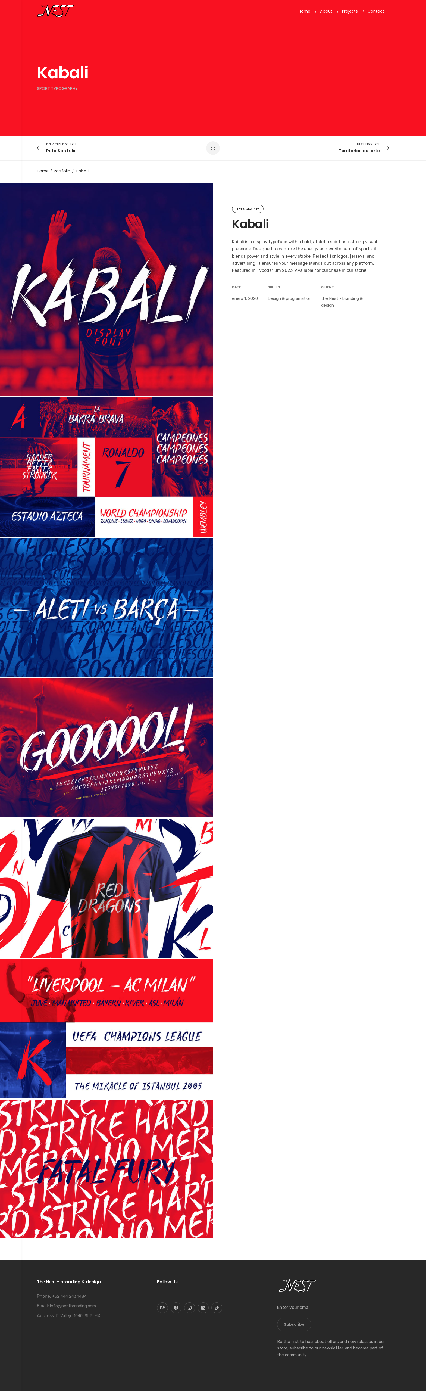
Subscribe (294, 1324)
